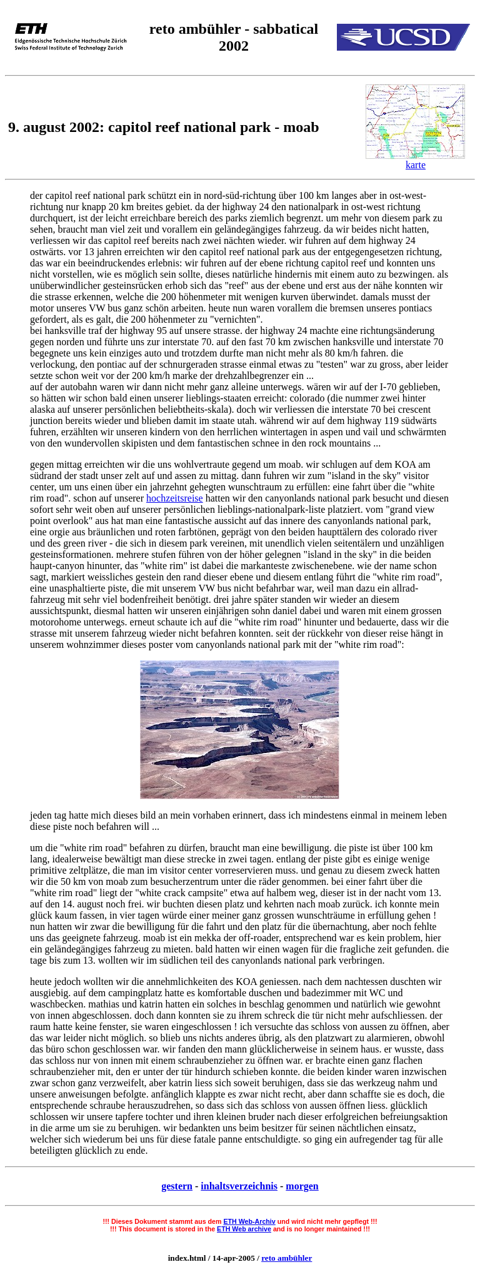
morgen (302, 1186)
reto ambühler (286, 1258)
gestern (176, 1186)
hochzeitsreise (174, 498)
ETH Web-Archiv (249, 1221)
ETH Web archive (244, 1229)
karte (416, 164)
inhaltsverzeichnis (239, 1186)
